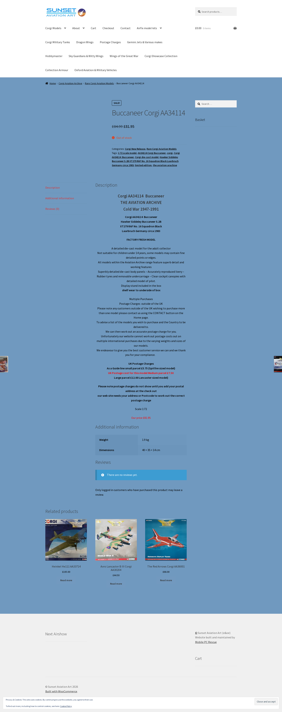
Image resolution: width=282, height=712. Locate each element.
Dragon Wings (85, 42)
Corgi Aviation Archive (70, 83)
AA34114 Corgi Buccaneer (152, 153)
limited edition (143, 165)
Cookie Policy (66, 706)
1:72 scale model (127, 153)
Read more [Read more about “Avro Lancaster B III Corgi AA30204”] (116, 583)
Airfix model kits (147, 28)
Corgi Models (53, 28)
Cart (93, 28)
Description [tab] (52, 187)
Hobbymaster (53, 56)
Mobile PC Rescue (206, 642)
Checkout (108, 28)
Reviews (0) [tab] (52, 209)
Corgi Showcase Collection (161, 56)
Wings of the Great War (124, 56)
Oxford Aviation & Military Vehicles (95, 70)
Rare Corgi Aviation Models (99, 83)
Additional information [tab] (59, 198)
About (76, 28)
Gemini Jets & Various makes (144, 42)
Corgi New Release (135, 148)
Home (53, 83)
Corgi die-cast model (146, 157)
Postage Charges (110, 42)
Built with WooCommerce (61, 691)
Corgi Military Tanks (57, 42)
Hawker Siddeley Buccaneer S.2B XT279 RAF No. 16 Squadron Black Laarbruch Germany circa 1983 (145, 161)
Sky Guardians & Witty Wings (86, 56)
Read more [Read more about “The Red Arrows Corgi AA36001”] (166, 580)
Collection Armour (56, 70)
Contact (125, 28)
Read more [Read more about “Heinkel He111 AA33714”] (66, 580)
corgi (170, 153)
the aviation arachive (165, 165)
